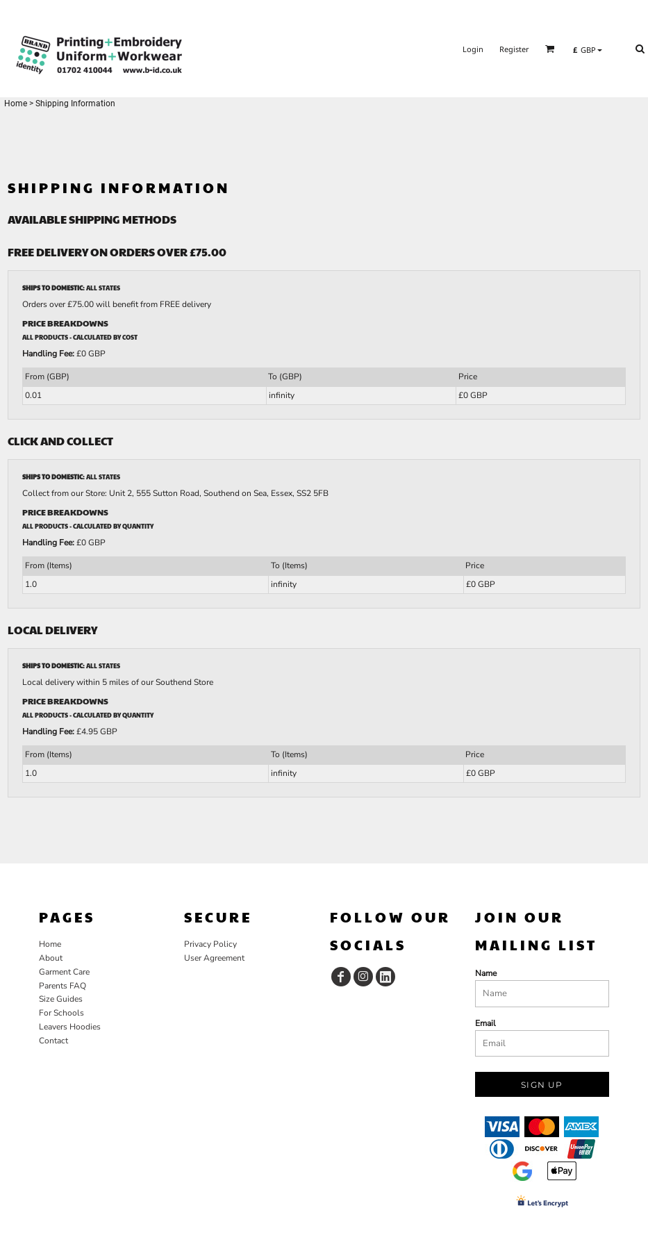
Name (486, 973)
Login (473, 49)
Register (514, 49)
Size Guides (61, 998)
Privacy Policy (210, 944)
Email (485, 1023)
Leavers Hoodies (70, 1026)
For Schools (61, 1012)
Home (15, 103)
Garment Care (64, 971)
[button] (550, 48)
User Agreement (214, 957)
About (51, 957)
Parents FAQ (62, 985)
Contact (53, 1040)
